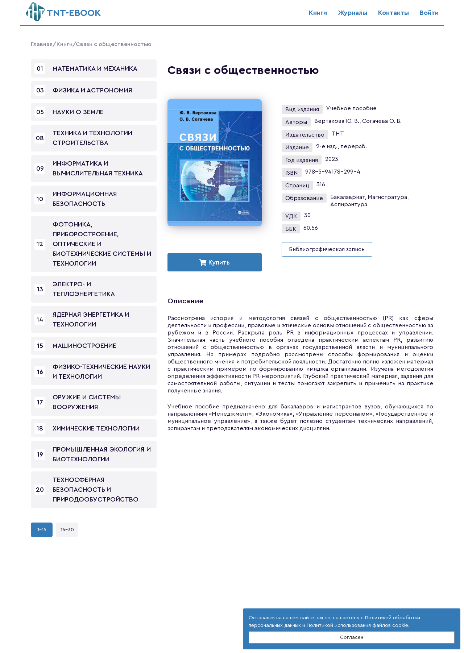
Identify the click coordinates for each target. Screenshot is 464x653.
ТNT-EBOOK (63, 10)
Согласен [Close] (351, 637)
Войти (429, 12)
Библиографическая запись (327, 249)
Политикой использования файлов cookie (357, 625)
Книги (318, 12)
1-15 (41, 529)
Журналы (352, 12)
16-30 (67, 529)
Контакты (393, 12)
